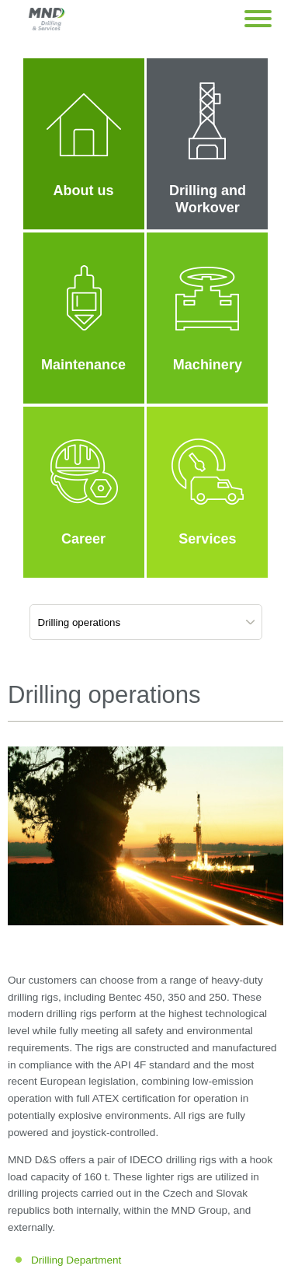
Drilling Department (76, 1260)
